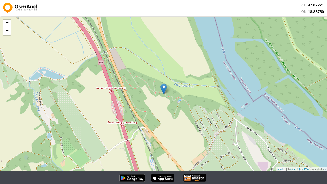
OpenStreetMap (300, 169)
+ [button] (7, 23)
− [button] (7, 31)
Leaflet (281, 169)
